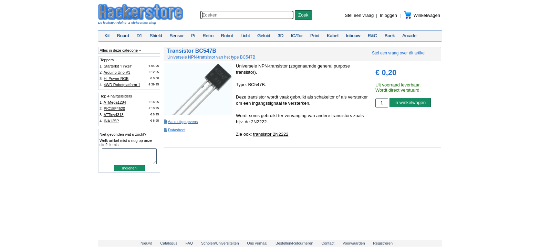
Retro (208, 35)
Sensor (176, 35)
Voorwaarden (354, 243)
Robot (227, 35)
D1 (139, 35)
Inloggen (388, 15)
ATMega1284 (115, 102)
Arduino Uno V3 (117, 72)
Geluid (263, 35)
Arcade (409, 35)
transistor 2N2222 (271, 134)
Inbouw (353, 35)
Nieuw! (146, 243)
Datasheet (176, 130)
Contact (327, 243)
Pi (193, 35)
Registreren (383, 243)
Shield (155, 35)
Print (315, 35)
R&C (372, 35)
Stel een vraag (359, 15)
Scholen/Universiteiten (220, 243)
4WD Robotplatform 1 (122, 85)
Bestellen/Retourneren (294, 243)
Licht (245, 35)
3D (280, 35)
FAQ (189, 243)
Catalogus (168, 243)
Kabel (332, 35)
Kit (107, 35)
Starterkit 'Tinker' (118, 66)
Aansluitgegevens (183, 122)
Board (123, 35)
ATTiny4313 (114, 115)
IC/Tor (297, 35)
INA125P (111, 121)
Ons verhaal (257, 243)
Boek (390, 35)
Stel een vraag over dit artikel (398, 53)
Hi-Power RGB (116, 78)
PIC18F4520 (114, 108)
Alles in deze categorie (119, 50)
